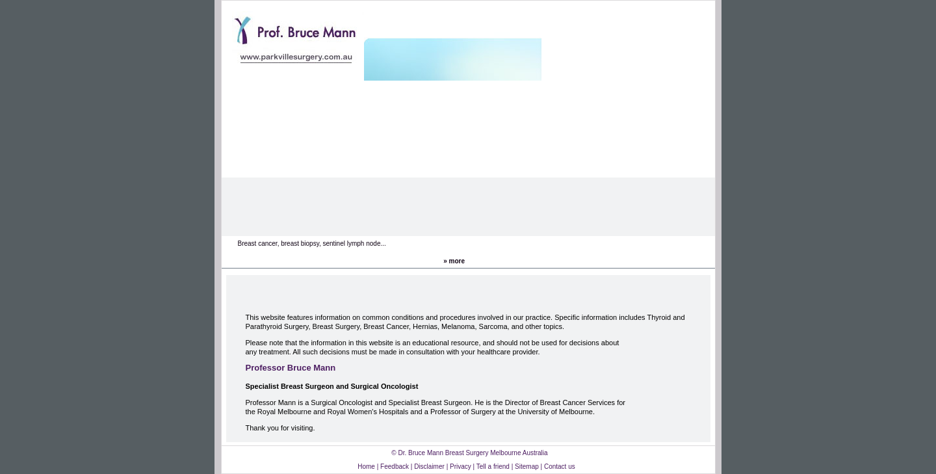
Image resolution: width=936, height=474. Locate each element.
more (457, 261)
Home (366, 466)
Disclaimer (430, 466)
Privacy (460, 466)
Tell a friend (493, 466)
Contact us (559, 466)
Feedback (394, 466)
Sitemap (527, 466)
